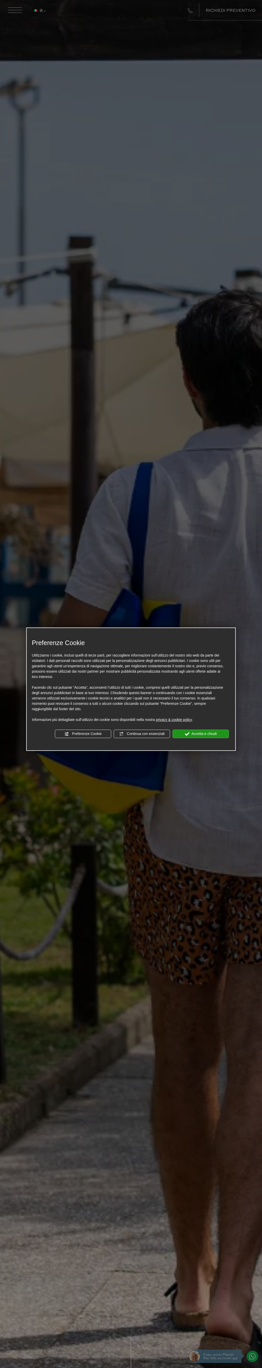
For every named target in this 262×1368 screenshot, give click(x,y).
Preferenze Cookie (83, 734)
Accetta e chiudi (201, 734)
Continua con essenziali (142, 734)
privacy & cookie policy (174, 720)
